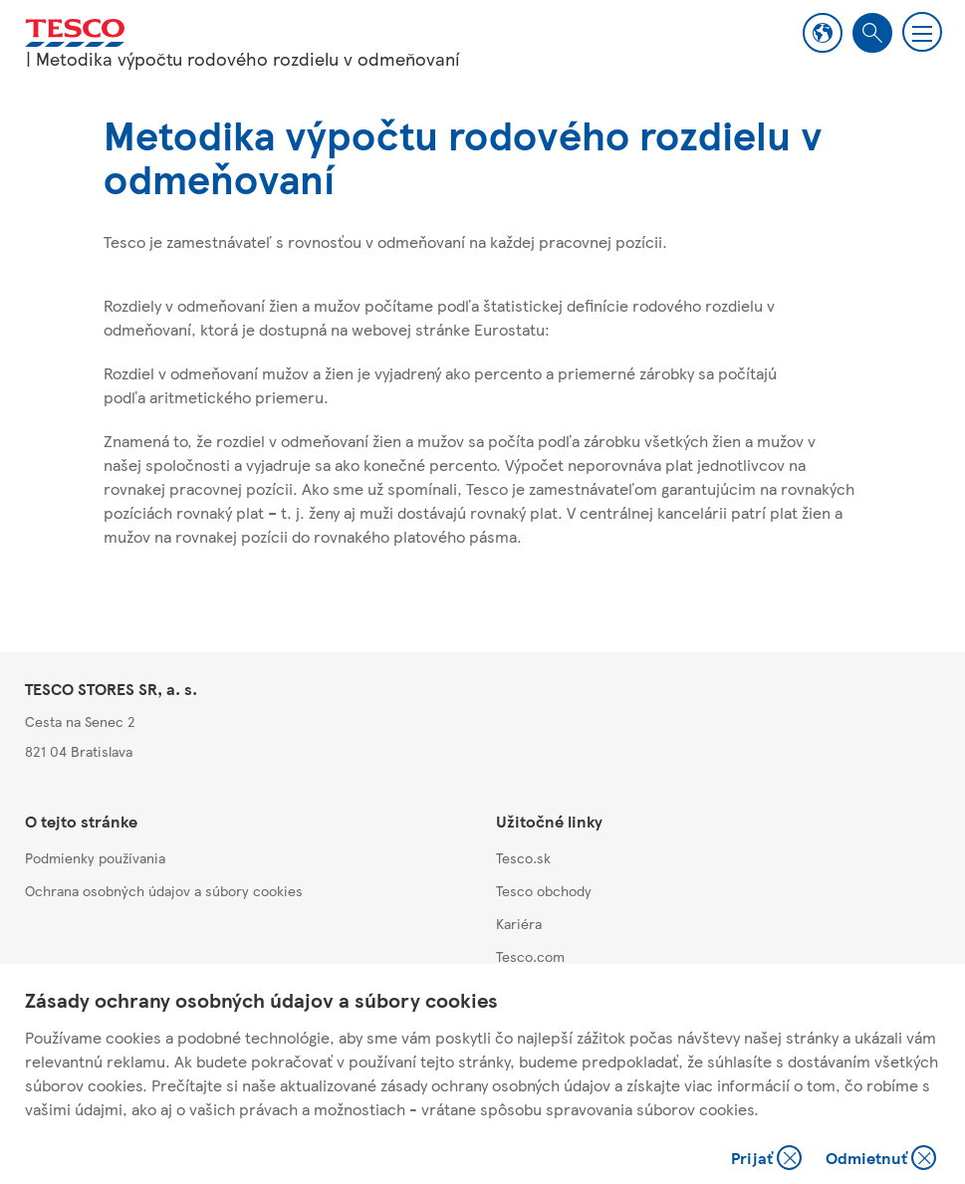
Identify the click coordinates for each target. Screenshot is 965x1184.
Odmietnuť (881, 1159)
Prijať (768, 1159)
